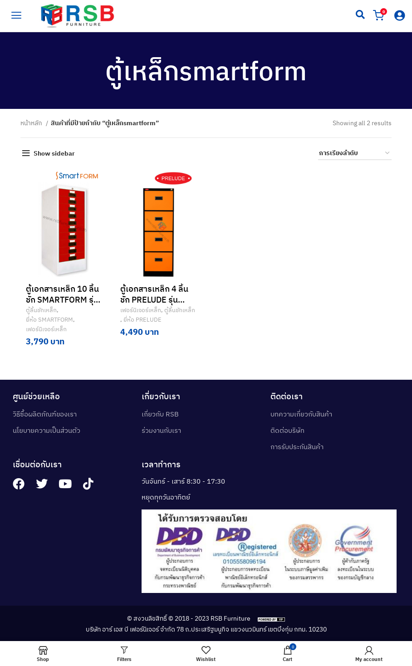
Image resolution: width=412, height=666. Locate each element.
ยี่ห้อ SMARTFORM (48, 319)
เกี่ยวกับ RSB (160, 413)
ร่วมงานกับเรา (161, 429)
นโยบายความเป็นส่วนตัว (46, 429)
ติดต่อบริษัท (287, 429)
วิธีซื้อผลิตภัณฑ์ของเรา (45, 413)
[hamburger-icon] (15, 14)
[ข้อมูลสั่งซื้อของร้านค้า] (355, 153)
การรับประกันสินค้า (297, 445)
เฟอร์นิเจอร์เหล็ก (45, 329)
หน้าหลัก (32, 123)
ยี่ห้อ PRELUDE (139, 319)
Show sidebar (54, 153)
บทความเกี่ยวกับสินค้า (301, 413)
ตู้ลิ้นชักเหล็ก (40, 310)
